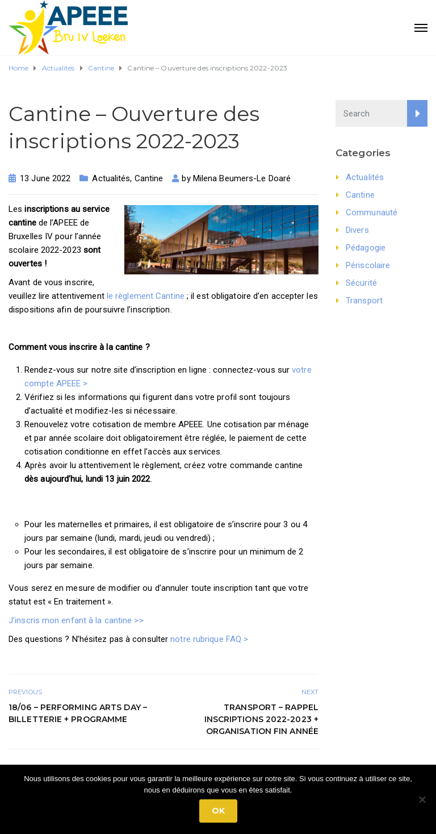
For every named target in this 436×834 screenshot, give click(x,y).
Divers (357, 230)
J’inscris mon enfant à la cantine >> (76, 620)
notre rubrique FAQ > (209, 639)
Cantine (149, 178)
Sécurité (361, 283)
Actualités (111, 178)
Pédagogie (365, 248)
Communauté (371, 212)
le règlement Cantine (146, 296)
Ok (218, 811)
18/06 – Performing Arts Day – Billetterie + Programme (78, 713)
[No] (421, 799)
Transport (364, 300)
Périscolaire (368, 265)
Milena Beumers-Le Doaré (242, 178)
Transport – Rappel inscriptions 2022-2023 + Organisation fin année (261, 719)
